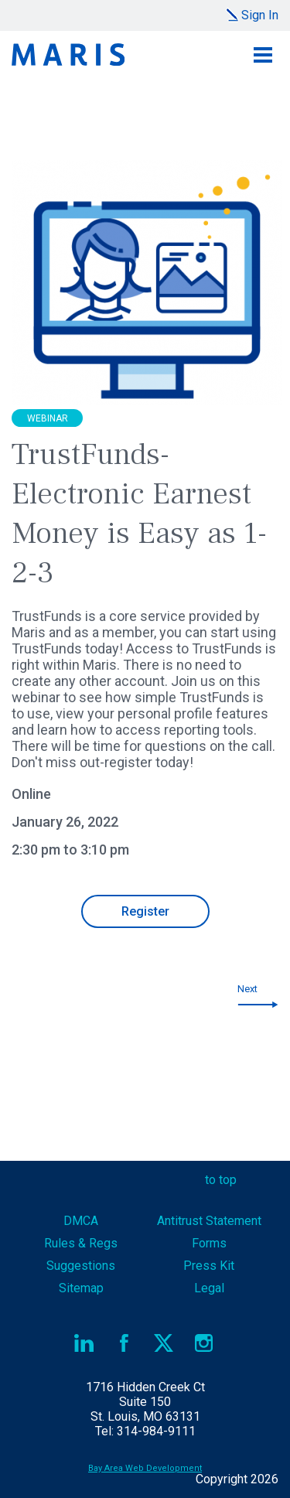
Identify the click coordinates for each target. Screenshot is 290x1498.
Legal (209, 1288)
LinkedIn (84, 1342)
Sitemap (81, 1288)
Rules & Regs (81, 1243)
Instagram (203, 1342)
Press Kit (208, 1265)
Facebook (124, 1342)
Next (247, 989)
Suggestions (80, 1265)
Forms (209, 1243)
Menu (262, 54)
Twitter (164, 1342)
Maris (68, 54)
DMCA (80, 1220)
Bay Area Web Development (145, 1468)
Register (145, 911)
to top (221, 1179)
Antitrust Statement (209, 1220)
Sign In (259, 15)
